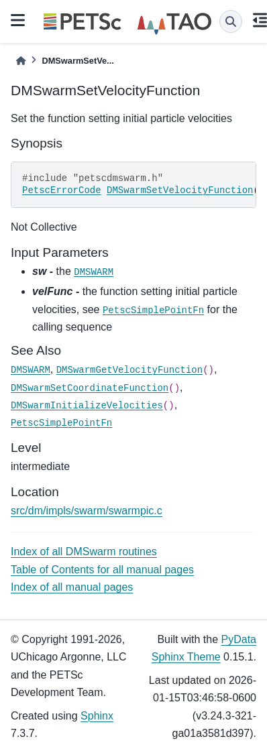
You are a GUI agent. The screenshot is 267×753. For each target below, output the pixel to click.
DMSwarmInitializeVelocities (87, 405)
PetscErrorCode (61, 190)
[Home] (20, 61)
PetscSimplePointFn (153, 310)
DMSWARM (93, 272)
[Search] (230, 21)
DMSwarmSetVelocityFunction (180, 190)
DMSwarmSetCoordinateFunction (89, 388)
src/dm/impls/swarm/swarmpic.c (86, 510)
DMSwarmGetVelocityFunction (129, 370)
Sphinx (97, 715)
